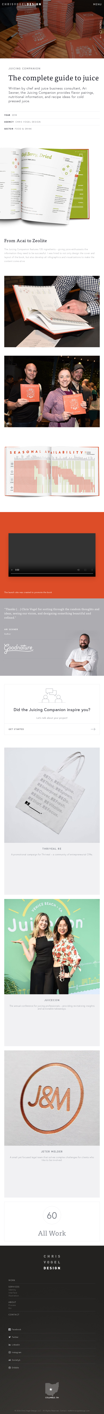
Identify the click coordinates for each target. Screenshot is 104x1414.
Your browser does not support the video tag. (52, 555)
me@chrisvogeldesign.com (78, 1411)
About (12, 1302)
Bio (10, 1308)
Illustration (14, 1295)
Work (12, 1280)
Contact (14, 1314)
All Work (52, 1232)
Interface (13, 1292)
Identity (12, 1289)
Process (12, 1305)
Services (14, 1286)
